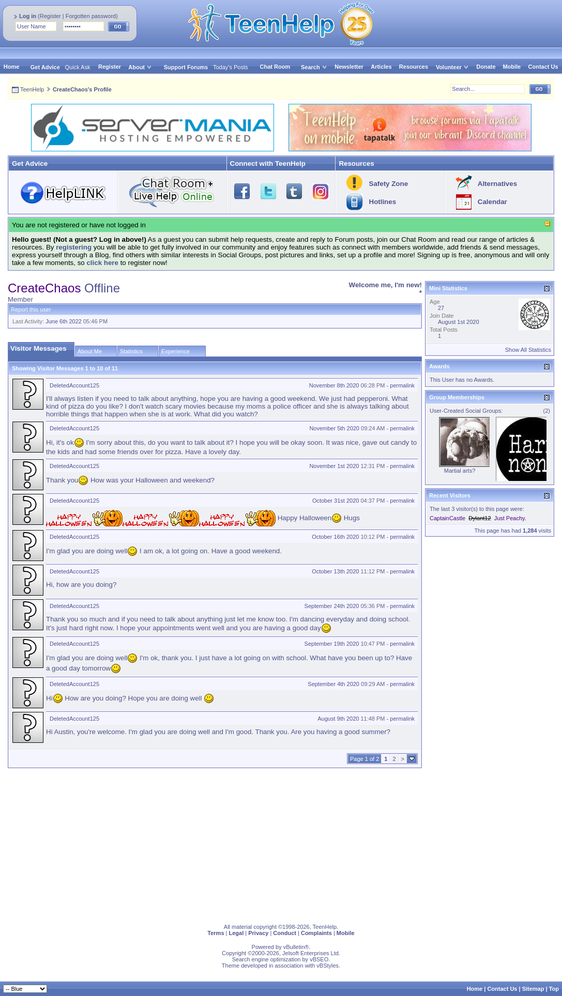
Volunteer (449, 67)
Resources (413, 67)
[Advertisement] (281, 843)
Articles (381, 67)
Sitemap (533, 989)
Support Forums (186, 67)
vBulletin (294, 947)
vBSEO (319, 959)
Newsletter (349, 67)
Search (314, 67)
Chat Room (275, 67)
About (136, 67)
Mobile (512, 67)
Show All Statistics (528, 350)
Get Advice (45, 67)
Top (554, 989)
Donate (485, 67)
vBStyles (327, 965)
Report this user (31, 309)
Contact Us (543, 67)
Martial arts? (460, 471)
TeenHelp (32, 89)
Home (12, 67)
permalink (402, 385)
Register (50, 16)
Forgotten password (91, 16)
